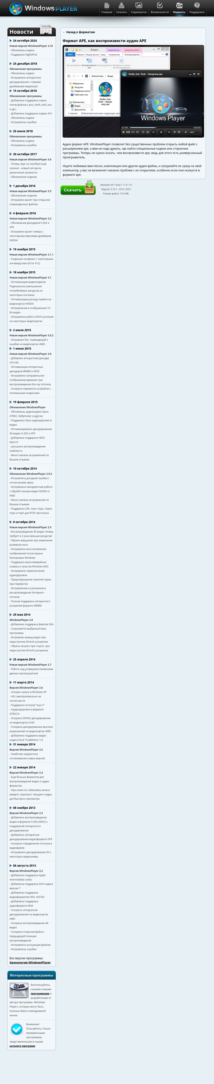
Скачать (73, 190)
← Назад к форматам (79, 32)
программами (40, 993)
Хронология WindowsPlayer (30, 962)
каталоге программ (22, 1046)
